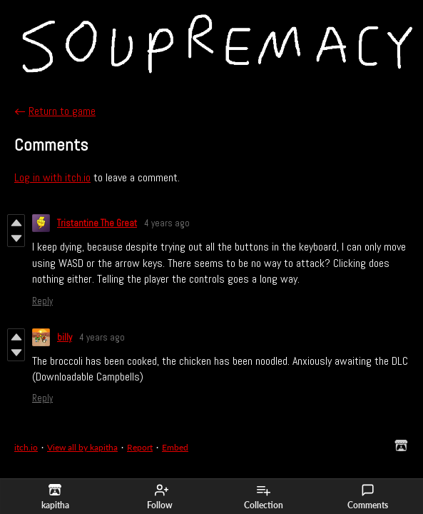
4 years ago (167, 223)
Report (140, 447)
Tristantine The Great (97, 223)
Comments (367, 496)
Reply (42, 301)
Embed (175, 447)
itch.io (26, 447)
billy (64, 337)
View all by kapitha (82, 447)
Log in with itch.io (52, 177)
